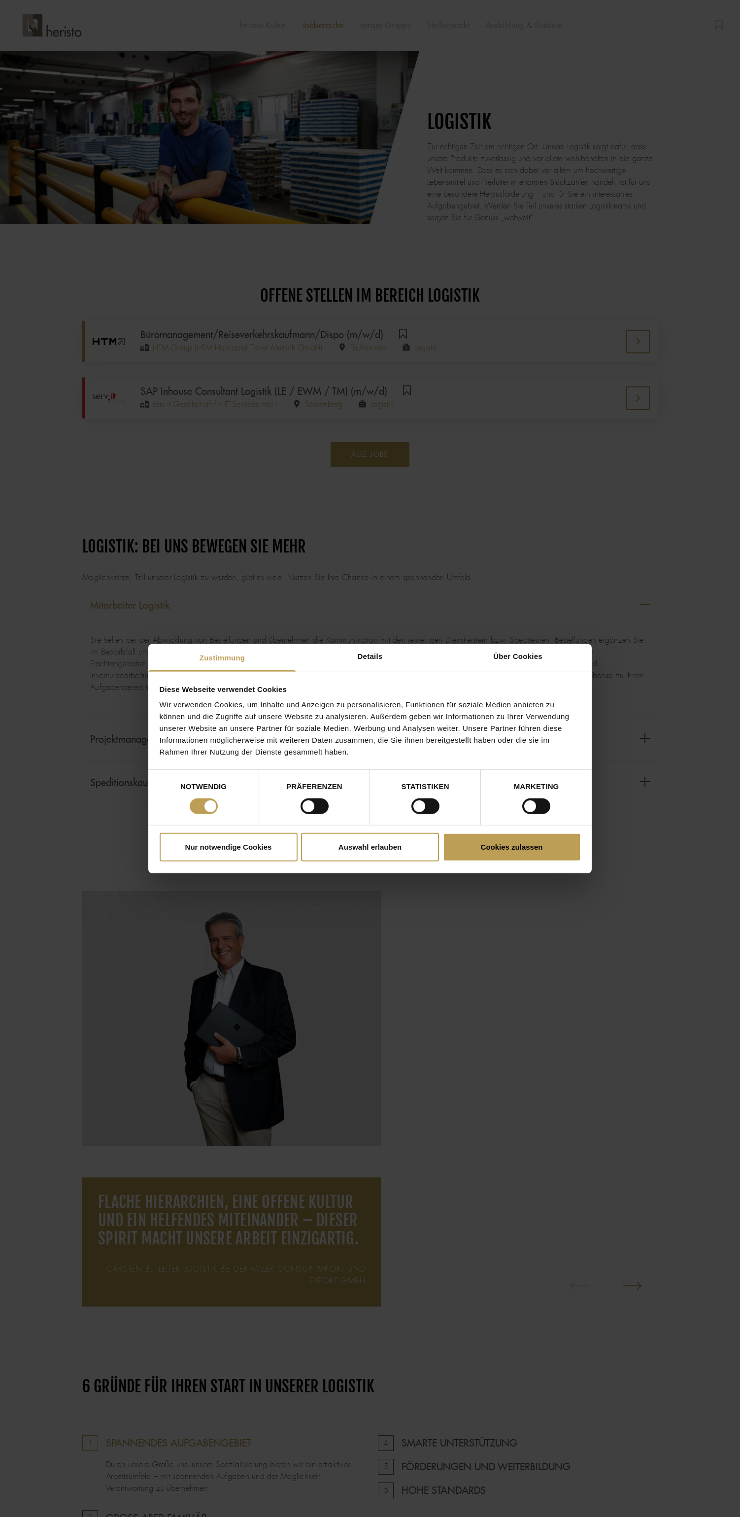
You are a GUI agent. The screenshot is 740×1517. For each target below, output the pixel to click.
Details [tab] (370, 656)
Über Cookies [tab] (517, 656)
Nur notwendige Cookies (228, 847)
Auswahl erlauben (370, 847)
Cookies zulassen (512, 847)
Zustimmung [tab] (222, 658)
